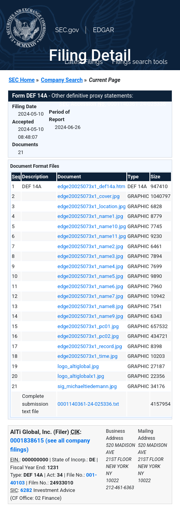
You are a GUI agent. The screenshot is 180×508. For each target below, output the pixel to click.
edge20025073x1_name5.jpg (90, 276)
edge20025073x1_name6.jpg (90, 286)
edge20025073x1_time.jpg (87, 356)
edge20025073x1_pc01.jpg (88, 326)
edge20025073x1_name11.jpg (92, 236)
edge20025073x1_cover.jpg (88, 196)
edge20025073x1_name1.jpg (90, 216)
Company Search (62, 80)
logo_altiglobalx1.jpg (81, 376)
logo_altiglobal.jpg (78, 366)
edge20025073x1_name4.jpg (90, 266)
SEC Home (22, 80)
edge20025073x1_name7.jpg (90, 296)
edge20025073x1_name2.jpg (90, 246)
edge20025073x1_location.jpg (92, 206)
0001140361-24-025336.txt (88, 404)
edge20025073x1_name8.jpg (90, 306)
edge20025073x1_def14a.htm (91, 186)
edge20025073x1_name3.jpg (90, 256)
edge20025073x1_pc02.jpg (88, 336)
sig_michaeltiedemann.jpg (87, 386)
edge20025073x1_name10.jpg (92, 226)
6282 (26, 490)
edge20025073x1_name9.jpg (90, 316)
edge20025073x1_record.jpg (90, 346)
